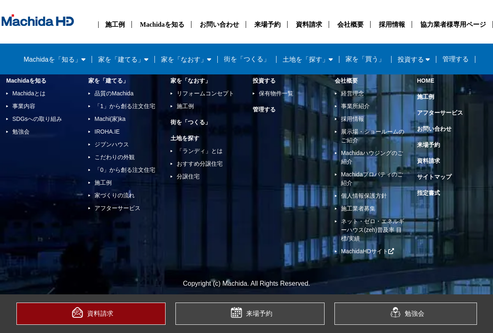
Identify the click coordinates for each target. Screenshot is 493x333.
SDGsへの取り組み (37, 119)
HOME (425, 80)
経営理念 (352, 93)
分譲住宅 (188, 176)
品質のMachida (114, 93)
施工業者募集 (358, 208)
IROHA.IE (107, 131)
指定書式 (428, 193)
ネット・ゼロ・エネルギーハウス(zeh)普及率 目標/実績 (372, 230)
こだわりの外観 (114, 157)
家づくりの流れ (114, 195)
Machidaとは (29, 93)
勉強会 (407, 312)
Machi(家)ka (109, 119)
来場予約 (267, 24)
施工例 (115, 24)
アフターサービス (117, 208)
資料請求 (309, 24)
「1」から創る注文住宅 (124, 106)
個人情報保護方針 (364, 195)
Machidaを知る (162, 24)
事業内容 (23, 106)
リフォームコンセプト (205, 93)
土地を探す (184, 138)
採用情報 (392, 24)
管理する (455, 59)
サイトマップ (434, 176)
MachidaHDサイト (367, 251)
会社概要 (350, 24)
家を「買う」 (365, 59)
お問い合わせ (219, 24)
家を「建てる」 (108, 80)
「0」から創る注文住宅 (124, 169)
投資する (264, 80)
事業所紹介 (355, 106)
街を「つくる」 (247, 59)
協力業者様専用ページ (453, 24)
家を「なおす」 (190, 80)
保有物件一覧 (276, 93)
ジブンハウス (111, 144)
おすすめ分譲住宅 (200, 163)
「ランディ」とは (200, 151)
